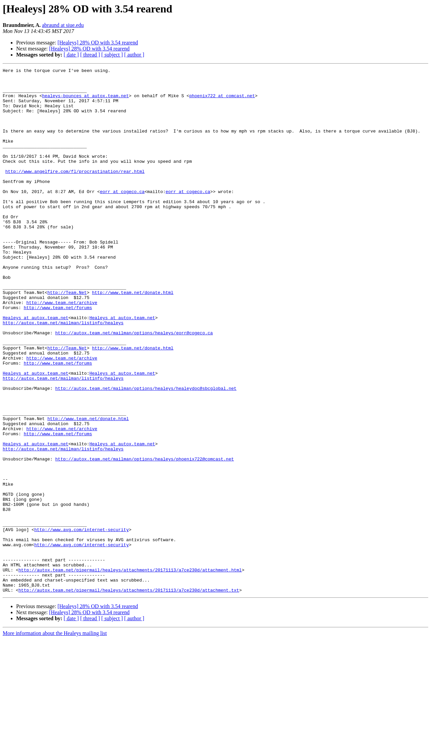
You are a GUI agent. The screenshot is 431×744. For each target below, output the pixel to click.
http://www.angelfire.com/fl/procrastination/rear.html (74, 192)
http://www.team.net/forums (58, 356)
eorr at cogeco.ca (122, 217)
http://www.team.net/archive (61, 350)
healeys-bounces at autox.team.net (85, 102)
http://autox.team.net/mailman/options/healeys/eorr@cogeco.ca (134, 386)
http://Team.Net (67, 338)
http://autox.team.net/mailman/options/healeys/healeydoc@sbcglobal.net (145, 453)
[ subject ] (112, 55)
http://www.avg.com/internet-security (81, 622)
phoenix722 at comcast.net (222, 102)
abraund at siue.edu (63, 25)
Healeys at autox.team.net (35, 368)
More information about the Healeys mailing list (55, 738)
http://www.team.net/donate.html (132, 338)
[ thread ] (90, 55)
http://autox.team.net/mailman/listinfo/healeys (63, 374)
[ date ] (71, 55)
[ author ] (134, 55)
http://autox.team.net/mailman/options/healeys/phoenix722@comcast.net (144, 537)
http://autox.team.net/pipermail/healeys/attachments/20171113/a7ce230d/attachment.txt (129, 695)
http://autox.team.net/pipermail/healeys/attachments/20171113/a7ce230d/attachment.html (130, 671)
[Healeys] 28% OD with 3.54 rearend (98, 42)
